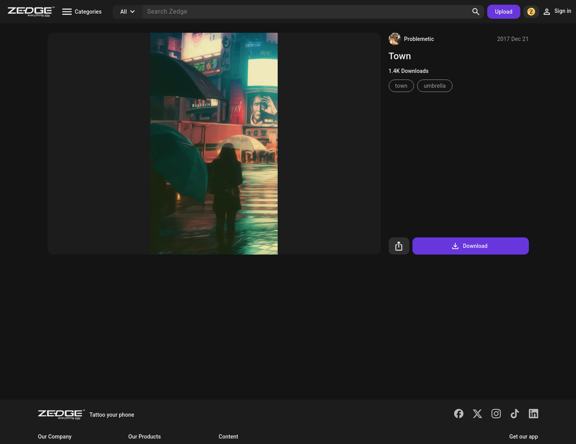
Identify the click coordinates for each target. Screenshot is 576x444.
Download (469, 246)
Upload (504, 12)
